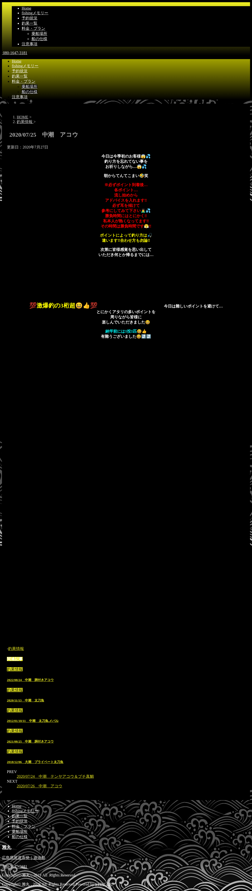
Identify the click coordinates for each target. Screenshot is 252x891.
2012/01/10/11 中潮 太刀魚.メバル (33, 721)
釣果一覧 (29, 23)
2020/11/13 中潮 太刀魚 (25, 700)
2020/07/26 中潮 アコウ (39, 786)
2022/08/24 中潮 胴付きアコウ (30, 680)
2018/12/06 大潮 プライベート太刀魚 (35, 762)
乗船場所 (39, 34)
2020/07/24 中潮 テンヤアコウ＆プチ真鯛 (55, 776)
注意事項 (29, 44)
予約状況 (29, 18)
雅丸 (6, 847)
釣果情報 (16, 649)
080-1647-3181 (14, 53)
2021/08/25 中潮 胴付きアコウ (30, 741)
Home (26, 8)
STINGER (103, 884)
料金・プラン (33, 28)
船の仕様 (39, 39)
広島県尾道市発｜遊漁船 (23, 858)
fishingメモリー (35, 13)
